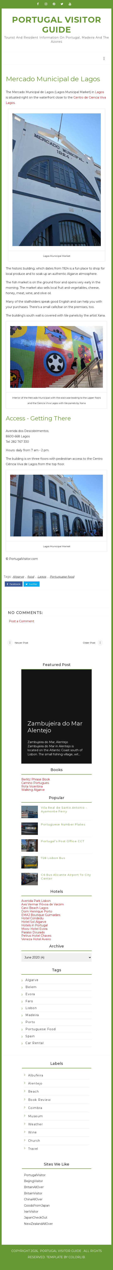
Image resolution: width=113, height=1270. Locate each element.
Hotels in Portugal (34, 932)
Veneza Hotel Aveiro (36, 946)
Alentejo (35, 1090)
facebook (14, 589)
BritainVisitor (33, 1200)
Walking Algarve (33, 796)
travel (33, 1155)
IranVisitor (31, 1218)
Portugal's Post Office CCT (62, 847)
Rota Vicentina (32, 793)
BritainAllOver (33, 1194)
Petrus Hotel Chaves (36, 942)
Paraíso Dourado (33, 939)
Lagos (100, 94)
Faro (29, 1008)
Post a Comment (22, 626)
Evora (30, 1001)
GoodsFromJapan (36, 1212)
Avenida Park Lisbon (36, 908)
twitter (32, 589)
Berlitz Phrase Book (35, 786)
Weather (35, 1131)
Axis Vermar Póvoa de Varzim (42, 911)
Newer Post (22, 648)
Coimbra (35, 1115)
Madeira (32, 1022)
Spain (30, 1043)
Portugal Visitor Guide (56, 27)
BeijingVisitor (33, 1188)
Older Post (88, 648)
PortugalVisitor (34, 1182)
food (31, 582)
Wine (32, 1139)
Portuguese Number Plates (63, 831)
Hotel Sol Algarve (33, 928)
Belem (31, 994)
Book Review (39, 1106)
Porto (30, 1029)
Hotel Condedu (32, 925)
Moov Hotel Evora (34, 935)
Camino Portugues (35, 789)
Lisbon (31, 1015)
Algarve (18, 582)
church (34, 1147)
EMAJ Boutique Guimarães (40, 921)
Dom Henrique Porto (36, 918)
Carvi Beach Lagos (34, 914)
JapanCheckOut (35, 1224)
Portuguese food (62, 582)
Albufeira (35, 1082)
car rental (34, 1050)
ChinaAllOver (33, 1206)
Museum (35, 1123)
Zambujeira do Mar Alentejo (55, 734)
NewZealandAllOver (38, 1230)
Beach (33, 1098)
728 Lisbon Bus (53, 864)
